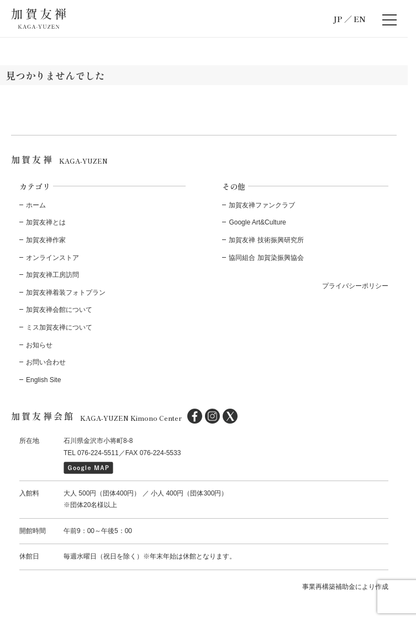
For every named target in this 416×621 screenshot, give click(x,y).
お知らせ (39, 345)
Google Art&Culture (257, 222)
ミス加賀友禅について (59, 327)
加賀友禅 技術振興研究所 (266, 240)
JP (338, 18)
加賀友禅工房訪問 (52, 275)
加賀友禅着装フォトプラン (66, 292)
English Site (43, 380)
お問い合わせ (46, 362)
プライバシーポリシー (355, 286)
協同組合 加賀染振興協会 (266, 258)
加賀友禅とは (46, 222)
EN (360, 18)
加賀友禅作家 (46, 240)
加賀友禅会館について (59, 310)
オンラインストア (52, 258)
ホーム (36, 205)
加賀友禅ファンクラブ (262, 205)
